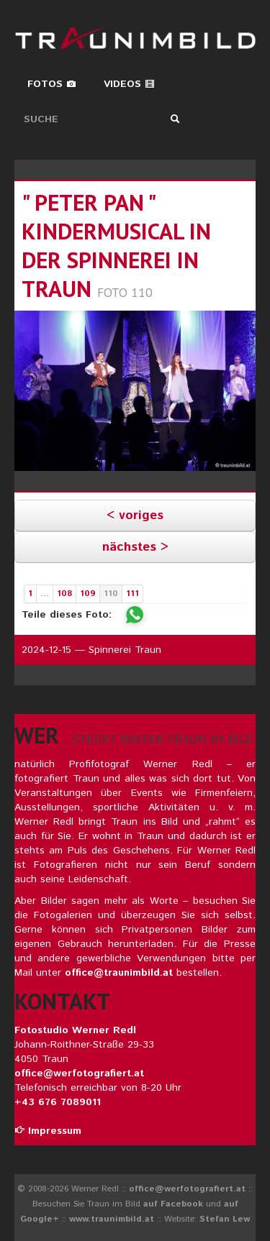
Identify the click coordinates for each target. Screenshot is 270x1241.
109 (88, 593)
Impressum (47, 1131)
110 (111, 593)
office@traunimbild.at (119, 973)
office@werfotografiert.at (79, 1073)
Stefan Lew (224, 1219)
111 (132, 593)
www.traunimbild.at (111, 1219)
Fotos (51, 84)
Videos (129, 84)
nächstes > (135, 547)
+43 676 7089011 (57, 1102)
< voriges (135, 515)
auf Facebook (173, 1204)
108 (64, 593)
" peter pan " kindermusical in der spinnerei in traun (116, 245)
